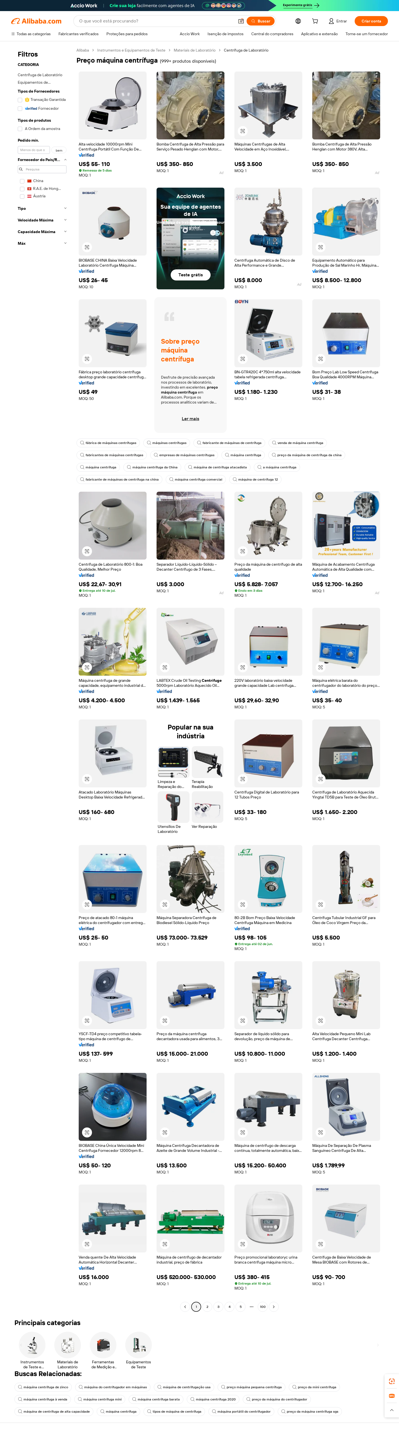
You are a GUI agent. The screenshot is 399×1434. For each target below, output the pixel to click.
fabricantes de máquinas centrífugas (111, 455)
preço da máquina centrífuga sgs (309, 1411)
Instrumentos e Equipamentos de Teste (131, 50)
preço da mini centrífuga (314, 1387)
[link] (392, 1381)
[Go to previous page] (185, 1307)
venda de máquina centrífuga (297, 443)
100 (263, 1307)
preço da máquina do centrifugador (276, 1399)
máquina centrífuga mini (100, 1399)
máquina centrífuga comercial (195, 479)
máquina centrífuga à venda (42, 1399)
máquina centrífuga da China (152, 467)
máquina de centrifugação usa (184, 1387)
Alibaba (82, 50)
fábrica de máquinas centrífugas (108, 443)
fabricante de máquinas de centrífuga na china (119, 479)
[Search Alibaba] (156, 21)
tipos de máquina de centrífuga (174, 1411)
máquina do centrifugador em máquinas (113, 1387)
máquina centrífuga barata (156, 1399)
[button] (241, 21)
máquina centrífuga (243, 455)
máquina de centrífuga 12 (255, 479)
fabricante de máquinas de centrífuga (229, 443)
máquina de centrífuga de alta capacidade (54, 1411)
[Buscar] (261, 21)
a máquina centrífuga (276, 467)
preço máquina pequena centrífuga (251, 1387)
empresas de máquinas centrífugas (184, 455)
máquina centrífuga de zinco (43, 1387)
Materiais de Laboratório (195, 50)
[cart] (316, 22)
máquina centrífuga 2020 (213, 1399)
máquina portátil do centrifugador (241, 1411)
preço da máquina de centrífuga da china (307, 455)
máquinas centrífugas (166, 443)
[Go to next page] (274, 1307)
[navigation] (42, 679)
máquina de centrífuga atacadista (217, 467)
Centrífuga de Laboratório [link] (246, 50)
